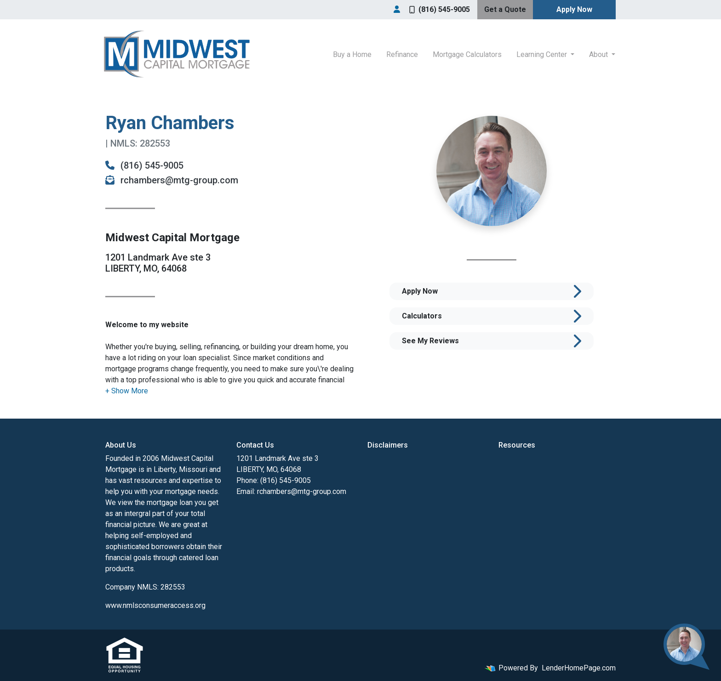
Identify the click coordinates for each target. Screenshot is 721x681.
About (599, 54)
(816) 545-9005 (439, 9)
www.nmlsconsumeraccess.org (155, 605)
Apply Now (574, 9)
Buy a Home (352, 54)
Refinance (402, 54)
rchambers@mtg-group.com (171, 180)
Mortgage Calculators (467, 54)
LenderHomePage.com (579, 668)
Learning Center (542, 54)
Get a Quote (505, 9)
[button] (126, 390)
